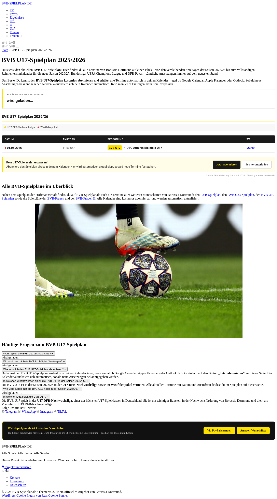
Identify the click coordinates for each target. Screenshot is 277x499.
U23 (12, 21)
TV (12, 10)
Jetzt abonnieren (226, 164)
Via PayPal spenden (219, 430)
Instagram (45, 411)
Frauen (14, 32)
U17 (12, 28)
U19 (12, 25)
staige (250, 147)
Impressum (17, 481)
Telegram (10, 411)
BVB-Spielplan (210, 194)
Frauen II (16, 36)
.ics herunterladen (257, 164)
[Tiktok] (7, 42)
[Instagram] (3, 42)
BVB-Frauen (55, 198)
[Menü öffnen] (17, 47)
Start (5, 50)
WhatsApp (27, 411)
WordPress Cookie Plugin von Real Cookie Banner (35, 495)
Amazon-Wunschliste (253, 430)
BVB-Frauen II (85, 198)
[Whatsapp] (10, 42)
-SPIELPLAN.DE (17, 3)
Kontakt (15, 477)
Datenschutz (18, 485)
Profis (13, 14)
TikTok (60, 411)
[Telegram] (13, 42)
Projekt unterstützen (16, 467)
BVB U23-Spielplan (240, 194)
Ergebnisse (17, 17)
